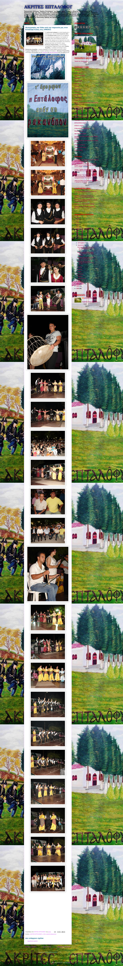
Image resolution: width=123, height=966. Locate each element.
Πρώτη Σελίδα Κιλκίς (80, 147)
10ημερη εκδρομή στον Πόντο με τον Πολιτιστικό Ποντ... (85, 258)
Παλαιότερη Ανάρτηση (63, 946)
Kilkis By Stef (78, 81)
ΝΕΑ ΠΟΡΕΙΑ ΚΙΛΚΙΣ (80, 133)
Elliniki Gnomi (78, 73)
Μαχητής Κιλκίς (78, 131)
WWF (75, 112)
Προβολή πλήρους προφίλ (89, 301)
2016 (77, 222)
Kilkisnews (77, 91)
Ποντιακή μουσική (79, 144)
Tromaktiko (77, 109)
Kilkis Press (77, 83)
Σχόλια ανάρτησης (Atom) (51, 952)
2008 (77, 288)
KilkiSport (77, 78)
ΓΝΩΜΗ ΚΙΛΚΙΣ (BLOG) (81, 117)
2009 (77, 286)
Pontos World (78, 100)
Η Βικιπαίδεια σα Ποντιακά (82, 128)
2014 (77, 227)
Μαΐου (80, 271)
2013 (77, 229)
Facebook (45, 52)
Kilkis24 (76, 86)
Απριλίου (80, 274)
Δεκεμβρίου (81, 236)
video (50, 52)
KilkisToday (77, 89)
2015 (77, 224)
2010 (77, 284)
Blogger (69, 962)
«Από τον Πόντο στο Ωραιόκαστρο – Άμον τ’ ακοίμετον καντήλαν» (86, 181)
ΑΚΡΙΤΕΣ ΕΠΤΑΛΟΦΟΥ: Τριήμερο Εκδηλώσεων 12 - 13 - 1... (85, 263)
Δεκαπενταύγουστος (51, 934)
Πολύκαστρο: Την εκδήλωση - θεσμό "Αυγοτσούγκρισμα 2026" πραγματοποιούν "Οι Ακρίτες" (84, 176)
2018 (77, 217)
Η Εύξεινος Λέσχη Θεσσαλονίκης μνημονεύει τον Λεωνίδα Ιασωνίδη (84, 196)
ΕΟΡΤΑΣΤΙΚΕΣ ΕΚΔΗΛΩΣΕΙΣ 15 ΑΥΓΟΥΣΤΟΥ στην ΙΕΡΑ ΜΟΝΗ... (85, 254)
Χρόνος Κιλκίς (78, 150)
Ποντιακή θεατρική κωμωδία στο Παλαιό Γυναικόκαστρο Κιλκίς (85, 200)
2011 (44, 934)
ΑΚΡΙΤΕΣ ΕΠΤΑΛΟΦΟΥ (48, 7)
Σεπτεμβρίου (81, 242)
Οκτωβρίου (81, 240)
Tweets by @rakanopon (81, 61)
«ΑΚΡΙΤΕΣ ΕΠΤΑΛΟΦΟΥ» (36, 934)
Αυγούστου (81, 245)
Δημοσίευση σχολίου (33, 941)
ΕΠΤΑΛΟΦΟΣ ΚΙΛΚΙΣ (80, 123)
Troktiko (76, 106)
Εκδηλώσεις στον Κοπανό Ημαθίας (84, 204)
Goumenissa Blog (79, 75)
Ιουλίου (80, 267)
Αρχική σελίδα (47, 946)
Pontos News (78, 97)
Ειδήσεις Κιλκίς (78, 125)
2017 (77, 220)
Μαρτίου (80, 276)
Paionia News (78, 94)
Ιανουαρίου (81, 281)
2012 (77, 231)
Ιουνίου (80, 269)
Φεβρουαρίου (82, 278)
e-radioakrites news (80, 115)
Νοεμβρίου (81, 238)
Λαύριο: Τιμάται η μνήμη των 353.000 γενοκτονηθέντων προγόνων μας (84, 170)
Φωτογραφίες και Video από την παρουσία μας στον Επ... (85, 248)
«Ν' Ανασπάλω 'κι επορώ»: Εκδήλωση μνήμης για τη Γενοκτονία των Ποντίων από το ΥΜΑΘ (85, 165)
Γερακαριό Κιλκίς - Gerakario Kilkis (84, 120)
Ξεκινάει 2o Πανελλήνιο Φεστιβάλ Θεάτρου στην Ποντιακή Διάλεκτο (86, 160)
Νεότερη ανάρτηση (30, 946)
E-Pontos (77, 70)
